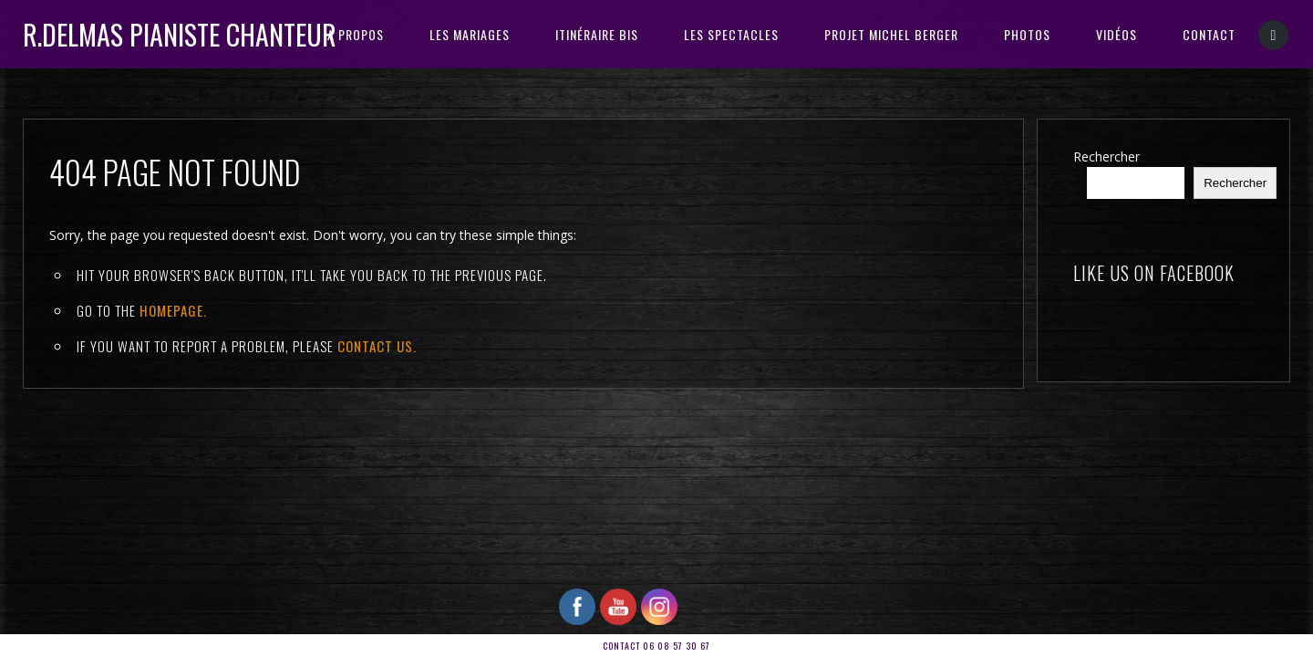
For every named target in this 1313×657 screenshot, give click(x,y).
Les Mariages (469, 34)
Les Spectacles (731, 34)
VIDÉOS (1116, 34)
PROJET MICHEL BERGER (891, 34)
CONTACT (1209, 34)
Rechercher (1106, 156)
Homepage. (173, 310)
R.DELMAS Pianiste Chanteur (179, 34)
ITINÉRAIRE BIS (596, 34)
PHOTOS (1027, 34)
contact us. (377, 346)
